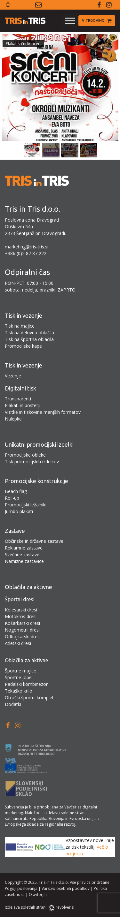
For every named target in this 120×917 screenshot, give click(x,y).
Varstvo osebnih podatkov (66, 888)
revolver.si (65, 907)
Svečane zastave (22, 554)
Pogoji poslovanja (21, 888)
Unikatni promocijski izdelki (39, 444)
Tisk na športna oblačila (29, 339)
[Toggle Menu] (70, 21)
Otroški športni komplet (29, 697)
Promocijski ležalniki (25, 505)
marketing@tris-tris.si (26, 247)
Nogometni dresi (22, 630)
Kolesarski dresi (21, 610)
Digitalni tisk (20, 388)
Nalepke (13, 419)
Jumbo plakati (19, 511)
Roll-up (12, 498)
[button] (96, 20)
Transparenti (18, 399)
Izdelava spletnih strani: (26, 907)
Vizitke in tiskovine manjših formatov (43, 412)
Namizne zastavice (24, 561)
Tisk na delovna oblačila (29, 333)
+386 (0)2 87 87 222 (25, 253)
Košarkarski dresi (22, 623)
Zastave (15, 530)
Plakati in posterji (22, 405)
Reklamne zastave (24, 548)
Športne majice (20, 671)
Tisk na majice (20, 326)
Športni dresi (20, 599)
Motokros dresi (20, 616)
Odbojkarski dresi (23, 636)
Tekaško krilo (18, 691)
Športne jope (18, 677)
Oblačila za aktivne (28, 587)
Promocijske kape (23, 346)
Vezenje (13, 376)
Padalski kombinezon (27, 684)
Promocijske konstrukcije (36, 481)
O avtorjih (38, 894)
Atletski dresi (18, 643)
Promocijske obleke (25, 455)
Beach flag (16, 491)
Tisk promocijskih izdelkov (32, 461)
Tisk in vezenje (23, 315)
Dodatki (13, 704)
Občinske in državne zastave (34, 541)
